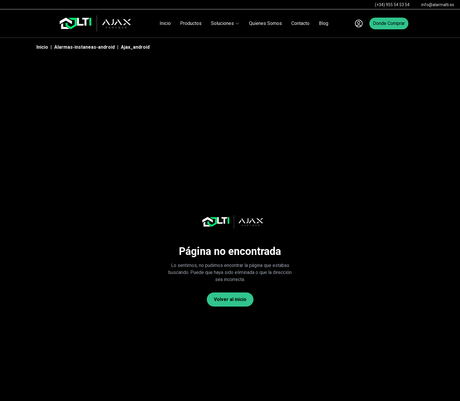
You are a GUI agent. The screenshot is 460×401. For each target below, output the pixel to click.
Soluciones (225, 23)
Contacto (300, 23)
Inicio (165, 23)
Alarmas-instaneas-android (84, 47)
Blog (323, 23)
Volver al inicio (230, 299)
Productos (191, 23)
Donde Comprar (389, 23)
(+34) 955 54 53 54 (392, 4)
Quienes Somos (265, 23)
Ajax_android (135, 47)
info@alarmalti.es (437, 4)
